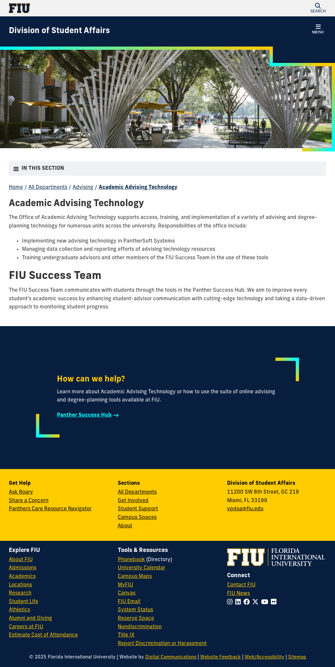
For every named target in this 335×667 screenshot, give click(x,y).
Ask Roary (21, 492)
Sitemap (297, 657)
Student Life (23, 601)
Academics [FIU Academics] (22, 576)
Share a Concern (28, 500)
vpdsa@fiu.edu (245, 509)
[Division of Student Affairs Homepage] (59, 31)
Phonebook (131, 559)
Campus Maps (135, 576)
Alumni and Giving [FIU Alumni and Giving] (30, 618)
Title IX (126, 635)
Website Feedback (220, 657)
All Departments (47, 187)
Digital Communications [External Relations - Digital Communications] (170, 657)
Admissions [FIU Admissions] (22, 568)
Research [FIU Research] (20, 593)
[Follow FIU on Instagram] (231, 602)
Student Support (138, 509)
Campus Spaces (137, 517)
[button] (318, 8)
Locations (20, 585)
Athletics (19, 610)
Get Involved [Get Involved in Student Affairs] (133, 500)
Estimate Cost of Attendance (43, 635)
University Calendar (141, 568)
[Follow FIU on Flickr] (275, 602)
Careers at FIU (26, 627)
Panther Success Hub (84, 415)
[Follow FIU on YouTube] (266, 602)
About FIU (21, 559)
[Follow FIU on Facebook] (247, 602)
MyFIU (125, 585)
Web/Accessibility (264, 657)
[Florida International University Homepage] (88, 8)
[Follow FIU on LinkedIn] (239, 602)
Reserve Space (136, 618)
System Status (135, 610)
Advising (83, 187)
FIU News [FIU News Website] (238, 593)
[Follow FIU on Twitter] (256, 602)
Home (16, 187)
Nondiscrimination (140, 627)
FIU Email (129, 601)
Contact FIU (241, 585)
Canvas (126, 593)
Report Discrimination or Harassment (162, 643)
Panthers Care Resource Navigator (50, 509)
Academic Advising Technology (138, 187)
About (125, 526)
